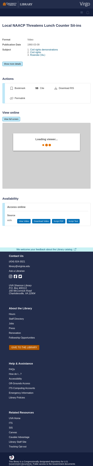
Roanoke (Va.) (37, 55)
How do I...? (15, 374)
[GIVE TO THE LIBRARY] (24, 347)
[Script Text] (73, 221)
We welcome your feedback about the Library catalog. (46, 249)
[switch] (17, 88)
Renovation (15, 333)
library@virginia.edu (19, 266)
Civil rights (35, 52)
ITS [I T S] (11, 423)
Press (12, 328)
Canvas (13, 432)
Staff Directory (16, 319)
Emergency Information (21, 393)
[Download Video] (41, 221)
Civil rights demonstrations (44, 49)
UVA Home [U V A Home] (14, 418)
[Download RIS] (63, 88)
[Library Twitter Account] (21, 277)
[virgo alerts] (88, 12)
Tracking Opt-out (18, 446)
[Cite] (40, 88)
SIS (11, 427)
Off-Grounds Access (19, 383)
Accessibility (15, 378)
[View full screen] (11, 119)
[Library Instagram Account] (11, 277)
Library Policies (17, 397)
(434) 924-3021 (17, 261)
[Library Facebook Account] (16, 277)
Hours (12, 314)
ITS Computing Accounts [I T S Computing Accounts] (22, 388)
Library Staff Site (17, 442)
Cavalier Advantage (19, 437)
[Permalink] (17, 98)
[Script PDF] (58, 221)
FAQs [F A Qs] (12, 369)
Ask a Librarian (17, 271)
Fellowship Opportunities (22, 337)
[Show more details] (12, 64)
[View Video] (24, 221)
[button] (82, 12)
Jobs (11, 323)
